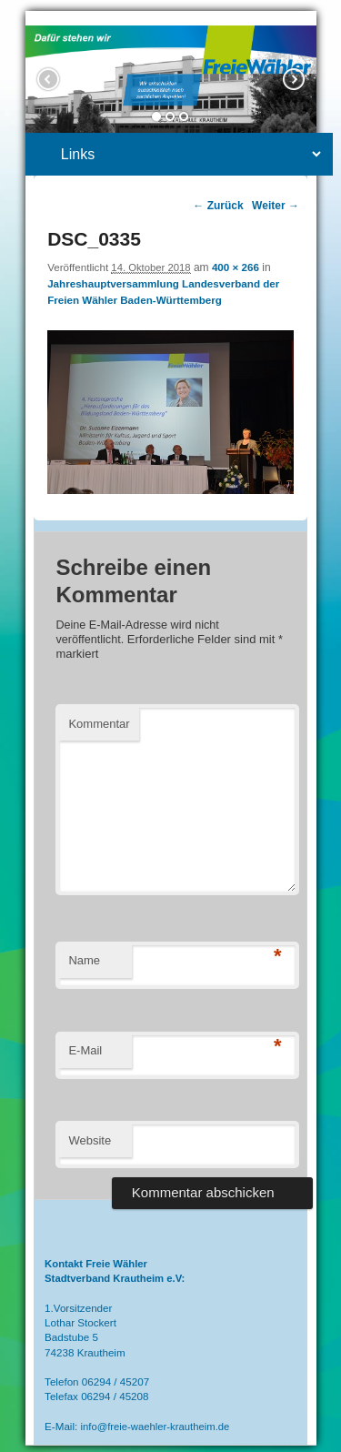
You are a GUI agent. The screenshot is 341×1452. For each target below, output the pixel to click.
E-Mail (85, 1050)
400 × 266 (235, 267)
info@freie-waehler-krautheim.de (155, 1426)
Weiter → (275, 205)
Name (84, 960)
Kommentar (98, 724)
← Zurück (218, 205)
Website (89, 1140)
